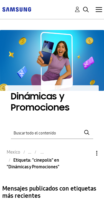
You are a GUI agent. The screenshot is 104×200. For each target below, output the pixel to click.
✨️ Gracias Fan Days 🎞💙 (54, 195)
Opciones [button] (87, 131)
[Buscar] (52, 110)
